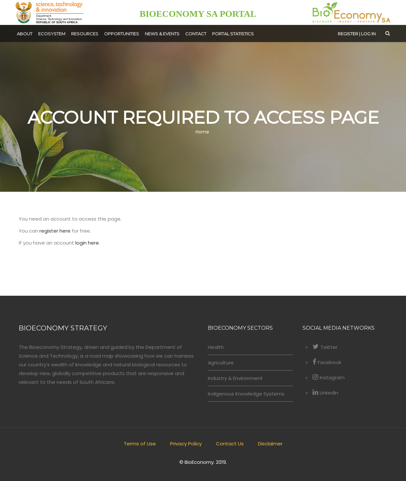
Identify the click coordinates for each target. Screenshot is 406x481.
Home (202, 132)
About (24, 33)
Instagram (329, 377)
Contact (195, 33)
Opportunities (121, 33)
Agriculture (221, 362)
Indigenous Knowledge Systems (246, 393)
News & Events (162, 33)
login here (87, 242)
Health (216, 347)
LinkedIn (325, 392)
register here (54, 230)
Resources (84, 33)
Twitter (325, 347)
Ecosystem (51, 33)
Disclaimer (270, 443)
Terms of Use (140, 443)
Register (348, 33)
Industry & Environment (235, 378)
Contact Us (230, 443)
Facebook (327, 362)
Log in (368, 33)
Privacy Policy (186, 443)
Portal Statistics (233, 33)
